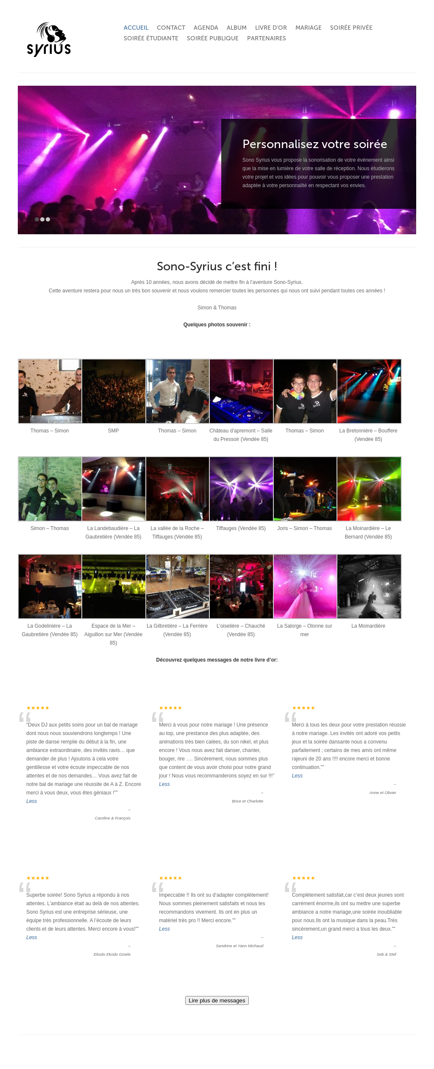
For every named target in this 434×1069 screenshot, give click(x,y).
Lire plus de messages (217, 1000)
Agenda (206, 27)
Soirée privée (351, 27)
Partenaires (266, 38)
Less (31, 801)
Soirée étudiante (151, 38)
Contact (171, 27)
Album (237, 27)
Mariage (308, 27)
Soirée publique (213, 38)
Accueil (136, 27)
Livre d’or (271, 27)
